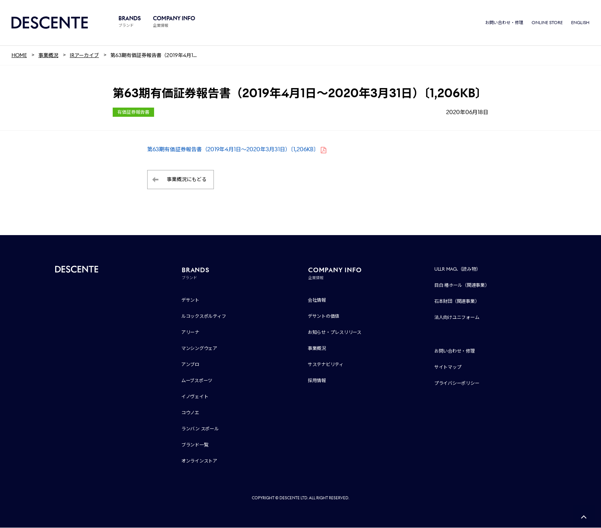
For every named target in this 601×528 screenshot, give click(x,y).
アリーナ (190, 332)
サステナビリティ (325, 365)
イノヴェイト (195, 397)
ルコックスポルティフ (203, 316)
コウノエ (190, 413)
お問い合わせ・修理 (504, 23)
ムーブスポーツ (196, 381)
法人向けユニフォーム (456, 317)
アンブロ (190, 365)
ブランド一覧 (195, 445)
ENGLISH (580, 23)
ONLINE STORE (547, 23)
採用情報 (317, 381)
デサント (190, 300)
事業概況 (317, 348)
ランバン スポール (200, 429)
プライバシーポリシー (456, 383)
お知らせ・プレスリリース (334, 332)
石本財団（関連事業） (456, 301)
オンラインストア (199, 461)
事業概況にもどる (187, 180)
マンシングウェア (199, 348)
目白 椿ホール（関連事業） (461, 285)
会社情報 (317, 300)
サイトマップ (447, 367)
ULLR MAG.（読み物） (457, 269)
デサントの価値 (323, 316)
